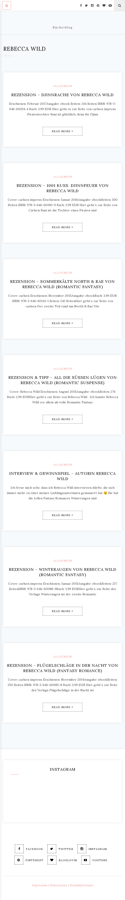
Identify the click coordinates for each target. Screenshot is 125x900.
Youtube (94, 860)
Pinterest (28, 860)
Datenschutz (58, 885)
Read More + (62, 131)
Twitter (60, 848)
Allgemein (62, 86)
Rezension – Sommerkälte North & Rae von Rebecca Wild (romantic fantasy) (62, 284)
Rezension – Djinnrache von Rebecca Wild (62, 94)
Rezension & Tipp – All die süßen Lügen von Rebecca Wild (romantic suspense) (62, 380)
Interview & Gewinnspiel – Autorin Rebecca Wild (62, 476)
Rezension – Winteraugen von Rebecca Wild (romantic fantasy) (62, 572)
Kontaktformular (81, 885)
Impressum (39, 885)
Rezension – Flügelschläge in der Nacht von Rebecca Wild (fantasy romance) (62, 668)
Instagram (92, 848)
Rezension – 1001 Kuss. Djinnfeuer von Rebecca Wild (63, 188)
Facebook (29, 848)
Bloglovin (62, 860)
